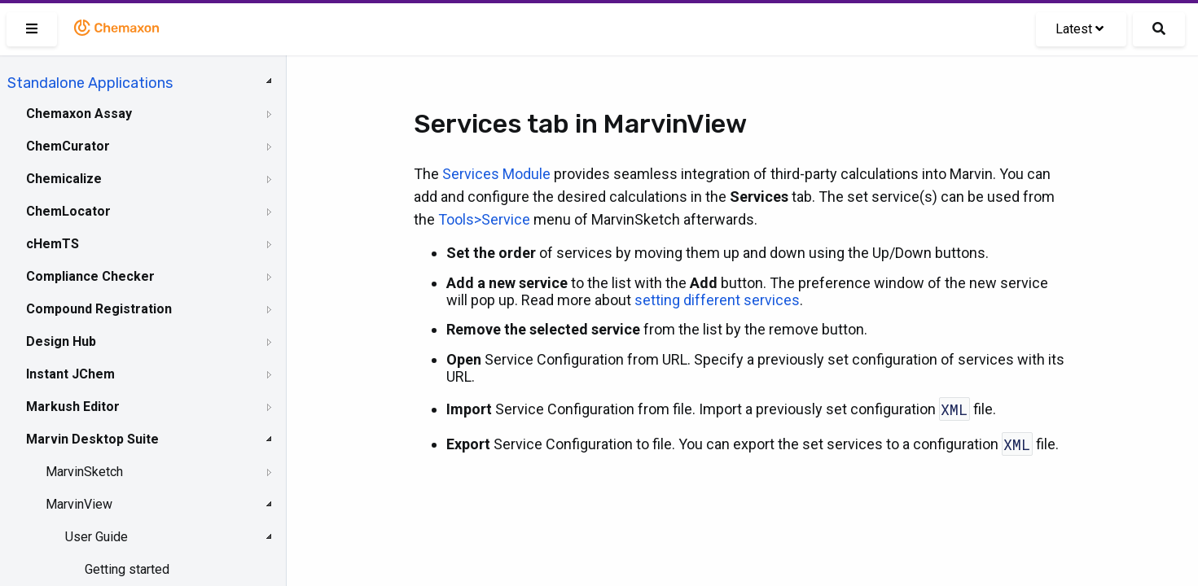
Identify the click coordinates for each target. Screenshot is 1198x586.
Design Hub (61, 341)
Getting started (127, 569)
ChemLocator (68, 211)
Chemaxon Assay (79, 113)
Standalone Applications (90, 83)
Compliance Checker (90, 276)
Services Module (496, 173)
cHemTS (52, 243)
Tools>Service (484, 219)
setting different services (717, 299)
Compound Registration (99, 309)
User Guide (96, 536)
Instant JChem (70, 374)
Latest (1079, 29)
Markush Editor (73, 406)
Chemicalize (64, 178)
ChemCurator (68, 146)
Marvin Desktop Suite (92, 439)
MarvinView (79, 504)
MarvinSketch (84, 471)
